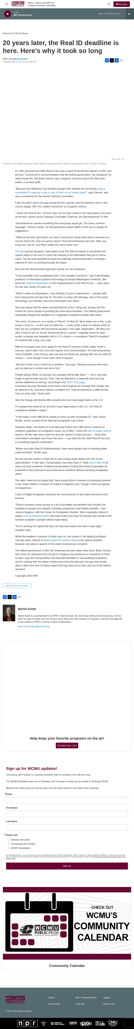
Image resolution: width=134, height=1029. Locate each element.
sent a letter (95, 462)
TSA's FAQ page (76, 382)
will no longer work (98, 430)
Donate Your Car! (67, 745)
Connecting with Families (23, 844)
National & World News (15, 33)
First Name (12, 808)
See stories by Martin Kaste (33, 626)
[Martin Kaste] (9, 613)
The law (19, 251)
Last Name (11, 821)
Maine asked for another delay (60, 540)
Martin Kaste (20, 59)
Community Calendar (67, 966)
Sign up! (67, 866)
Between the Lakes (20, 840)
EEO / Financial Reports (86, 998)
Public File (80, 1004)
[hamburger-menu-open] (6, 4)
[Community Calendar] (67, 923)
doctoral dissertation (37, 283)
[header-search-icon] (109, 4)
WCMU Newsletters (20, 848)
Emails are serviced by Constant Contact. (108, 857)
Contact (51, 998)
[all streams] (130, 13)
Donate (123, 4)
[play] (7, 14)
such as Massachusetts (36, 516)
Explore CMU (109, 1004)
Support (106, 998)
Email (9, 794)
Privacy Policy (54, 1004)
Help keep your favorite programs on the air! (67, 738)
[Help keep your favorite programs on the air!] (67, 686)
